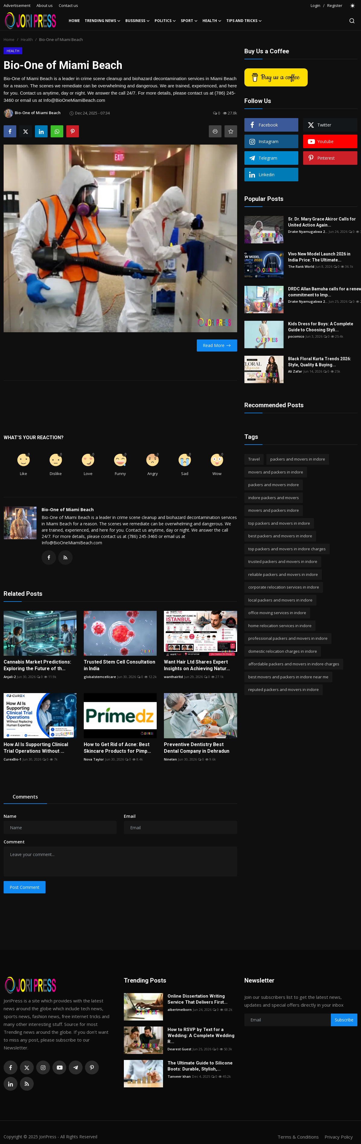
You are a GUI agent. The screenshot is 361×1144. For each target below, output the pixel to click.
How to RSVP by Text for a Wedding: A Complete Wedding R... (201, 1035)
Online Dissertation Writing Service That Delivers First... (198, 999)
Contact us (68, 5)
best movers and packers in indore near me (288, 677)
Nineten (170, 759)
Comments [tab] (25, 796)
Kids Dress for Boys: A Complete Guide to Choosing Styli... (320, 326)
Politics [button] (165, 20)
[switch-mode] (352, 5)
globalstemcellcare (100, 676)
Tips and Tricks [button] (244, 20)
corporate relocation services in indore (283, 587)
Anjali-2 (10, 676)
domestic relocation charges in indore (282, 651)
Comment (14, 842)
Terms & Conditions (298, 1137)
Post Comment (24, 887)
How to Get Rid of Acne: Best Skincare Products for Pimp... (117, 748)
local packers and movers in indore (280, 600)
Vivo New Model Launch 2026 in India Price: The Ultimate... (319, 257)
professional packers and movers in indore (288, 638)
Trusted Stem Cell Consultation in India (119, 665)
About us (44, 5)
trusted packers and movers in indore (282, 561)
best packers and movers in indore (280, 536)
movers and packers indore (273, 510)
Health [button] (211, 20)
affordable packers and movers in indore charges (293, 664)
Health (27, 39)
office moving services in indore (277, 612)
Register (334, 5)
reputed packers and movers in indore (283, 689)
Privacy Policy (339, 1137)
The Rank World (301, 266)
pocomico (296, 336)
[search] (352, 20)
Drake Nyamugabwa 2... (308, 231)
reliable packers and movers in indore (283, 574)
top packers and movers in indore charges (287, 549)
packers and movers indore (273, 484)
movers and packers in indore (275, 472)
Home (74, 20)
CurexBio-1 (12, 759)
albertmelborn (180, 1009)
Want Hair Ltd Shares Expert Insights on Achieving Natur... (197, 665)
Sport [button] (189, 20)
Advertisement (17, 5)
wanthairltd (173, 676)
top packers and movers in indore (279, 523)
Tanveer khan (179, 1076)
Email (130, 816)
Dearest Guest (179, 1049)
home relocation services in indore (280, 625)
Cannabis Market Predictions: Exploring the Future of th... (37, 665)
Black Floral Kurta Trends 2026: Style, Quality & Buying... (319, 361)
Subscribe (344, 1020)
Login (315, 5)
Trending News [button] (103, 20)
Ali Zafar (295, 371)
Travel (254, 459)
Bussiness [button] (137, 20)
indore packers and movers (273, 497)
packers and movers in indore (297, 459)
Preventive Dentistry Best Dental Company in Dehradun (196, 748)
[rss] (27, 1084)
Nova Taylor (94, 759)
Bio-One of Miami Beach (68, 509)
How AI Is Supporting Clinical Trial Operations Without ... (36, 748)
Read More (217, 345)
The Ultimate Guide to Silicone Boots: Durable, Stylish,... (200, 1066)
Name (10, 816)
